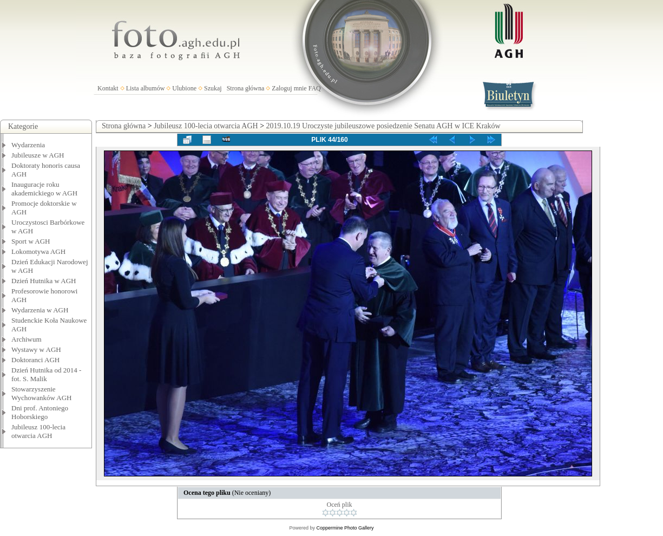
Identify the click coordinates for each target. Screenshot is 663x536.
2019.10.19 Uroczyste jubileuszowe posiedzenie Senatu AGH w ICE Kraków (383, 126)
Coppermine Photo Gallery (344, 528)
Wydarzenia (28, 145)
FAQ (314, 88)
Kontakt (108, 88)
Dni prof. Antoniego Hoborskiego (39, 412)
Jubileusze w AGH (37, 155)
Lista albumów (145, 88)
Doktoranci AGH (35, 360)
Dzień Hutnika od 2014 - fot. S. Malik (46, 374)
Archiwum (26, 339)
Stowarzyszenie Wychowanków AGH (41, 393)
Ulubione (184, 88)
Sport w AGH (30, 241)
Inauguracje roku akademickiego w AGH (44, 188)
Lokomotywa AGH (38, 251)
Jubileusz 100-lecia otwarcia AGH (38, 431)
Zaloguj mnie (289, 88)
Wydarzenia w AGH (39, 310)
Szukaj (213, 88)
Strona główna (246, 88)
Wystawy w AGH (36, 349)
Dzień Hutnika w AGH (43, 281)
